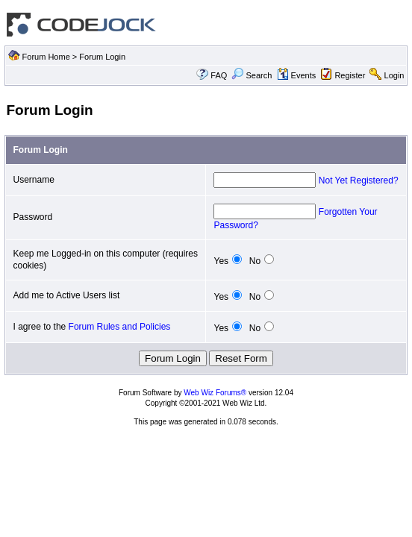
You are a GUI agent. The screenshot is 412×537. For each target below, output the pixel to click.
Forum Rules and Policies (120, 326)
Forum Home (46, 56)
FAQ (218, 75)
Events (296, 75)
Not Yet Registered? (359, 180)
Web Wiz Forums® (215, 393)
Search (251, 75)
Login (394, 75)
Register (349, 75)
